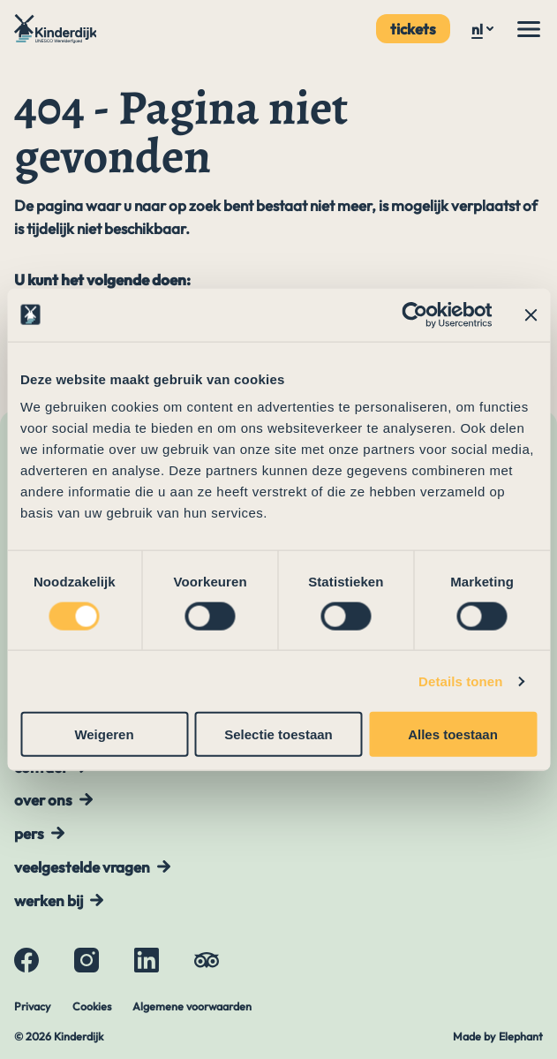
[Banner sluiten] (530, 314)
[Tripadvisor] (206, 960)
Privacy (32, 1006)
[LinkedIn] (146, 960)
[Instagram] (86, 960)
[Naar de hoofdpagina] (57, 28)
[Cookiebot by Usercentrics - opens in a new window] (414, 314)
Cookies (91, 1006)
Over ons (43, 799)
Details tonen (460, 680)
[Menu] (529, 29)
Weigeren (103, 734)
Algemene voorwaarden (192, 1006)
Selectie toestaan (278, 734)
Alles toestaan (453, 734)
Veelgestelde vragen (82, 867)
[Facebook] (26, 960)
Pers (29, 833)
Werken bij (48, 900)
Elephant (521, 1036)
